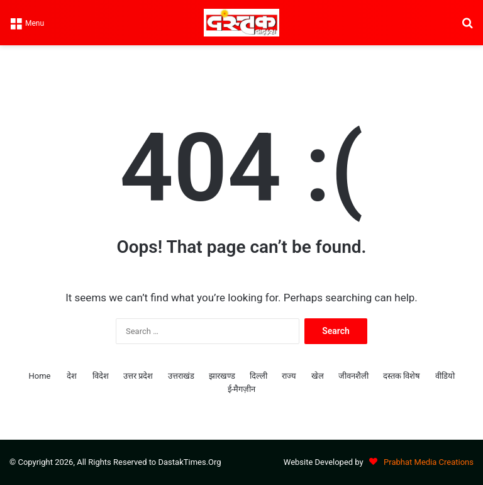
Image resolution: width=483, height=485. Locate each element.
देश (72, 376)
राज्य (289, 376)
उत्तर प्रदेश (138, 376)
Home (39, 376)
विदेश (100, 376)
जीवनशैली (353, 376)
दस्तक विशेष (401, 376)
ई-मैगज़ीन (242, 389)
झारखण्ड (222, 376)
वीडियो (445, 376)
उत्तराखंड (181, 376)
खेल (317, 376)
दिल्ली (258, 376)
